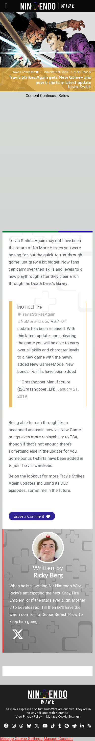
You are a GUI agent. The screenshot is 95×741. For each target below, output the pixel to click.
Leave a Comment (24, 72)
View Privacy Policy (29, 716)
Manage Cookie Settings (63, 716)
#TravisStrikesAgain (36, 314)
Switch (85, 86)
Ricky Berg (81, 72)
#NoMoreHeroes (33, 321)
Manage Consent (58, 738)
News (73, 86)
